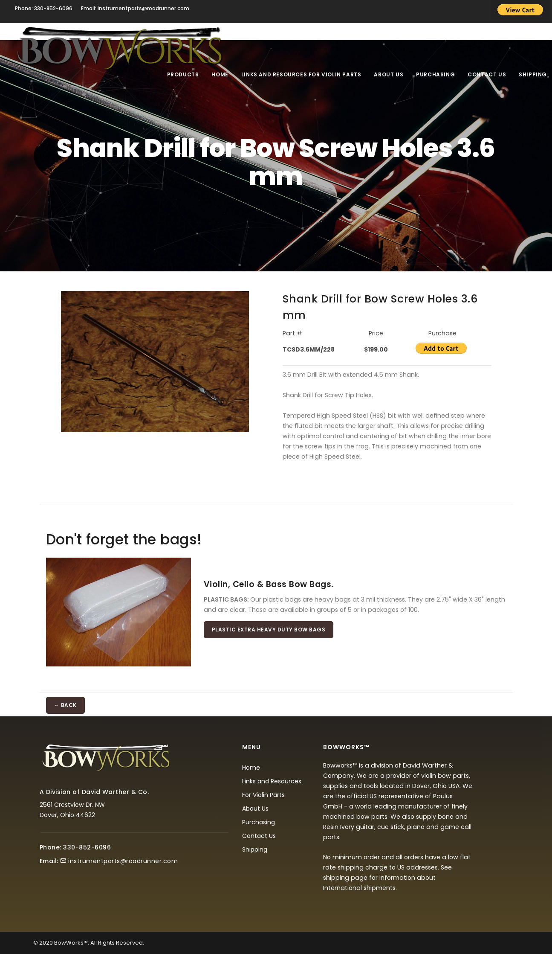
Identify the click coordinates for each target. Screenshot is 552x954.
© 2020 (43, 943)
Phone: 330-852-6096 (43, 8)
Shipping (533, 74)
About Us (388, 74)
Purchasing (435, 74)
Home (219, 74)
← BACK (65, 705)
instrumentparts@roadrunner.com (123, 861)
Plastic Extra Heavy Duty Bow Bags (269, 629)
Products (183, 74)
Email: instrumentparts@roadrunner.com (135, 8)
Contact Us (487, 74)
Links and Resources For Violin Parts (301, 74)
